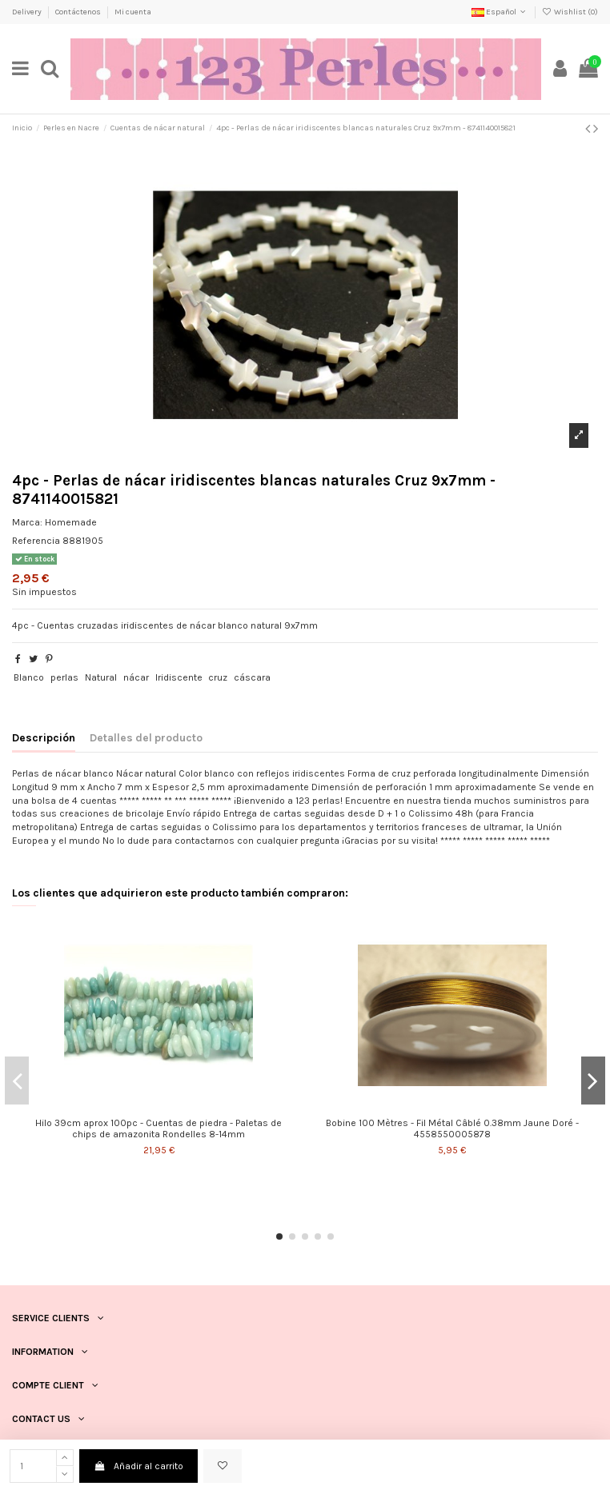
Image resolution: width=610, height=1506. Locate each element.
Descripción (43, 737)
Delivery (27, 12)
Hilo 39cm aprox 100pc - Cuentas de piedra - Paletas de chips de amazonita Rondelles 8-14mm (158, 1128)
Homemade (71, 522)
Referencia (36, 540)
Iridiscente (179, 677)
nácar (136, 677)
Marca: (27, 522)
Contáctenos (78, 12)
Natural (101, 677)
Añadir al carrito (138, 1466)
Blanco (29, 677)
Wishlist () (570, 12)
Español (500, 12)
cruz (217, 677)
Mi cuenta (132, 12)
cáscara (252, 677)
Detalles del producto (146, 737)
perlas (64, 677)
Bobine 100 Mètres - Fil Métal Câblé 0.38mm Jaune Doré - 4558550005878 (452, 1128)
